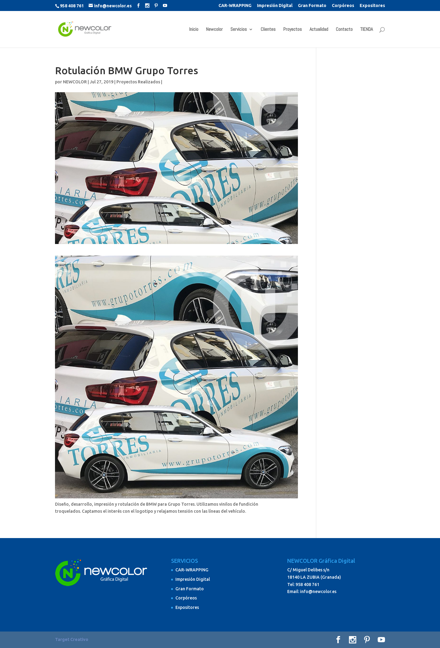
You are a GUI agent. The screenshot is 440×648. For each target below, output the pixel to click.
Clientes (268, 29)
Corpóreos (343, 5)
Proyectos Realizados (138, 81)
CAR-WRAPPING (234, 5)
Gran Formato (312, 5)
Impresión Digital (274, 5)
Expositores (372, 5)
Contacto (344, 29)
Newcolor (214, 29)
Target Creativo (71, 639)
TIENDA (366, 29)
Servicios (238, 29)
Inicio (193, 29)
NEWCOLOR (75, 81)
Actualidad (319, 29)
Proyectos (292, 29)
